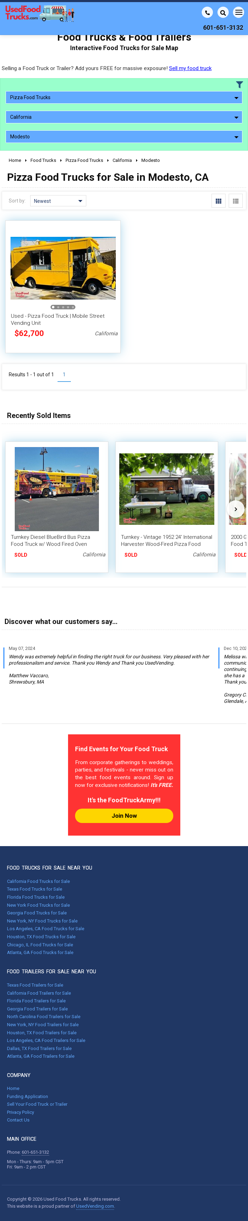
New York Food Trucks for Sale (38, 905)
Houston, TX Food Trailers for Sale (41, 1032)
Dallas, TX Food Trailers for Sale (39, 1048)
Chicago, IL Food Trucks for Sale (40, 944)
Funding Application (27, 1096)
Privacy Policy (20, 1112)
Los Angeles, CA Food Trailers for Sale (46, 1040)
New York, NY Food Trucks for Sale (42, 921)
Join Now (124, 815)
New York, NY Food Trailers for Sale (43, 1024)
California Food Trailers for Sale (39, 993)
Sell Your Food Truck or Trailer (37, 1104)
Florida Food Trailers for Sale (36, 1000)
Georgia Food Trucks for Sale (37, 912)
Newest (58, 201)
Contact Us (18, 1120)
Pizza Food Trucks (124, 97)
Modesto (124, 136)
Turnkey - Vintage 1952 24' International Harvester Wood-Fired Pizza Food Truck (166, 544)
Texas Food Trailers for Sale (35, 985)
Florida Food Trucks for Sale (36, 897)
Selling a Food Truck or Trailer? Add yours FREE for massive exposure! (107, 68)
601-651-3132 (35, 1152)
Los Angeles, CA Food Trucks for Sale (45, 928)
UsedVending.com (95, 1206)
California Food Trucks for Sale (38, 881)
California (124, 117)
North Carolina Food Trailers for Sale (43, 1016)
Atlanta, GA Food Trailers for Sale (40, 1056)
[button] (53, 307)
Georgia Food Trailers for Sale (37, 1008)
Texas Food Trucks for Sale (34, 889)
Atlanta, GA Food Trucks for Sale (40, 952)
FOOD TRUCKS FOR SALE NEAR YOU (49, 868)
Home (13, 1088)
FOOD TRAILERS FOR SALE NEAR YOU (51, 971)
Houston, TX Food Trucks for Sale (41, 936)
